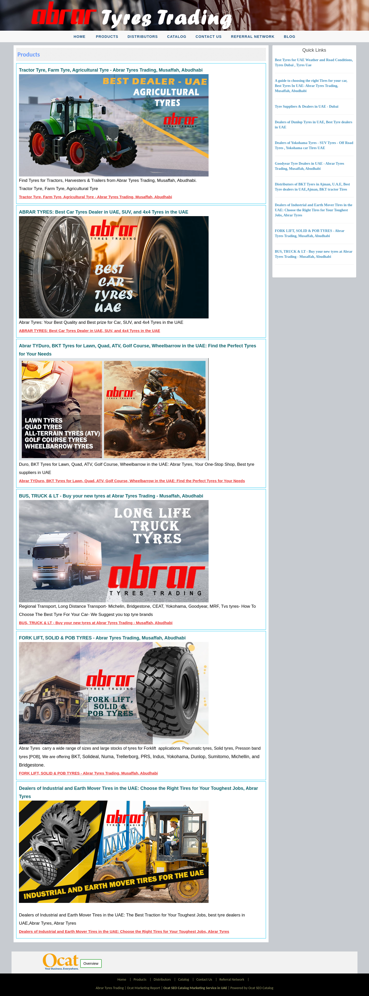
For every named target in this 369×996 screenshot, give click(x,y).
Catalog (176, 37)
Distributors (143, 37)
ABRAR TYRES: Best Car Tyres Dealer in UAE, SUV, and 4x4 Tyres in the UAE (89, 330)
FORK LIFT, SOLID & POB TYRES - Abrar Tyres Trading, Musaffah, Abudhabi (88, 773)
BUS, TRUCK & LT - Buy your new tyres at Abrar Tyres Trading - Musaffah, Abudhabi (95, 623)
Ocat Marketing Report (143, 988)
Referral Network (252, 37)
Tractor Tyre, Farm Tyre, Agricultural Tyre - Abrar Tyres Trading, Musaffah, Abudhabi (95, 197)
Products (107, 37)
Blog (289, 37)
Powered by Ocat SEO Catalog (251, 988)
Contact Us (209, 37)
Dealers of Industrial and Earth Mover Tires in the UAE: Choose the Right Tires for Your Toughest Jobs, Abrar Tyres (124, 931)
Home (79, 37)
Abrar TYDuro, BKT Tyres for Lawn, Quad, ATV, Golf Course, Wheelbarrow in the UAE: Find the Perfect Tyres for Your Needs (132, 481)
